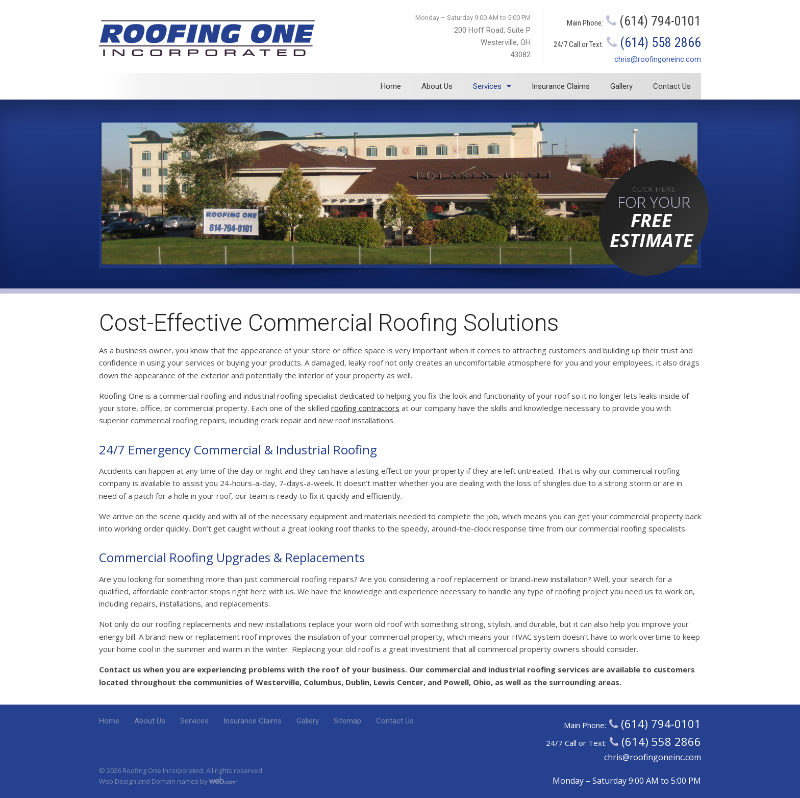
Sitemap (347, 721)
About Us (437, 86)
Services (487, 86)
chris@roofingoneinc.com (657, 59)
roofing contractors (365, 408)
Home (391, 86)
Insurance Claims (561, 86)
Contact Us (672, 86)
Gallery (621, 86)
